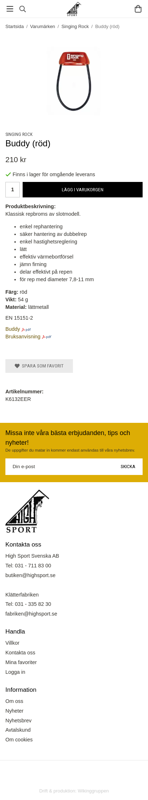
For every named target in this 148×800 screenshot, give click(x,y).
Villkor (12, 643)
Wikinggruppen (93, 791)
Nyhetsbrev (18, 720)
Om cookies (19, 739)
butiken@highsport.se (30, 575)
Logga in (15, 672)
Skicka (128, 466)
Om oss (14, 701)
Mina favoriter (21, 662)
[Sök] (22, 9)
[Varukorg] (138, 9)
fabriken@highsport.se (31, 614)
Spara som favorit (39, 366)
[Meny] (10, 9)
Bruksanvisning (23, 336)
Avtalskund (18, 730)
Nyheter (14, 711)
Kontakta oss (20, 652)
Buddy (12, 329)
